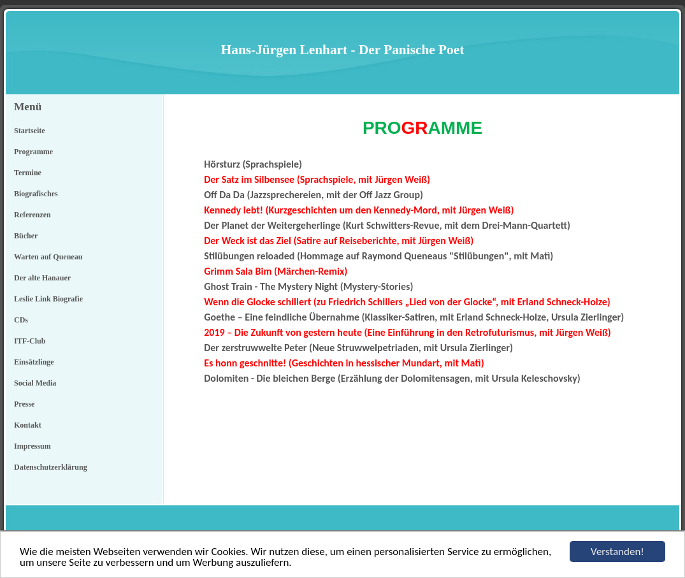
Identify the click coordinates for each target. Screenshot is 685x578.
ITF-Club (29, 340)
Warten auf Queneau (48, 256)
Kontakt (27, 425)
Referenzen (32, 214)
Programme (33, 151)
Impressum (32, 446)
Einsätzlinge (34, 362)
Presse (24, 404)
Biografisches (36, 193)
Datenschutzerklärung (50, 467)
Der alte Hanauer (42, 277)
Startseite (29, 130)
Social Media (35, 383)
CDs (21, 319)
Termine (27, 172)
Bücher (26, 235)
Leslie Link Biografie (48, 298)
